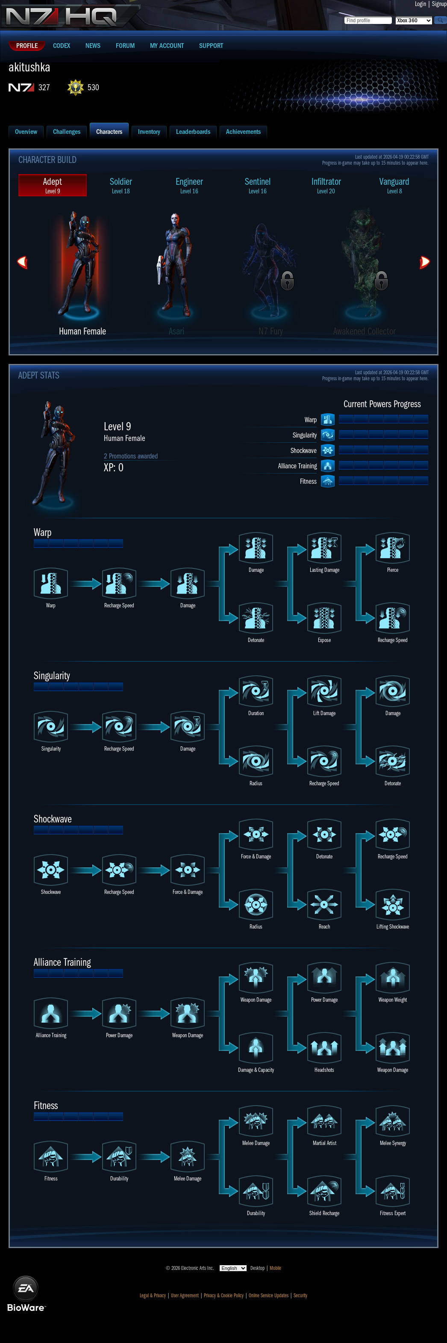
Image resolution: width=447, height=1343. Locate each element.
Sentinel (258, 185)
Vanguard (394, 185)
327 (44, 87)
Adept (52, 185)
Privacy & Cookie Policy (224, 1296)
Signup (439, 4)
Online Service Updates (268, 1296)
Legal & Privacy (153, 1296)
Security (300, 1296)
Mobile (275, 1268)
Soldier (121, 185)
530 (93, 87)
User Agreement (185, 1296)
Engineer (189, 185)
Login (420, 4)
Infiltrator (326, 185)
